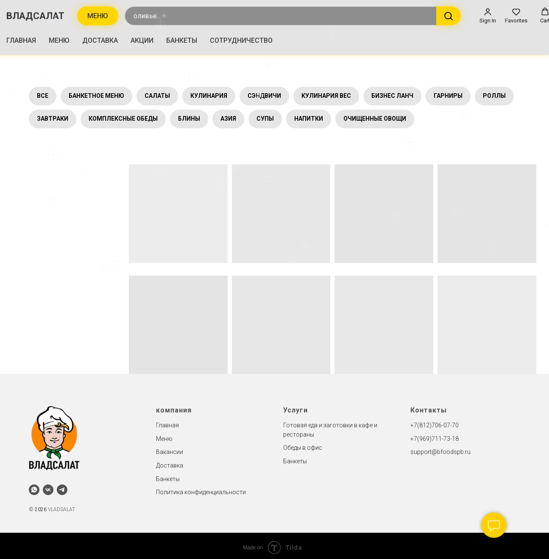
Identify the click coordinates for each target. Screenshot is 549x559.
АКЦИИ (142, 40)
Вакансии (169, 451)
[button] (487, 16)
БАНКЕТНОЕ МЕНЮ (96, 95)
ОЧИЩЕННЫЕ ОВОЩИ (374, 118)
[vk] (48, 489)
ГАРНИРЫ (448, 95)
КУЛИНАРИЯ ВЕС (326, 95)
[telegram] (62, 489)
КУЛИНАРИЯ (208, 95)
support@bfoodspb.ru (440, 451)
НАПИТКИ (308, 118)
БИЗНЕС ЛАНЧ (392, 95)
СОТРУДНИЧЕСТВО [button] (241, 40)
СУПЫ (265, 118)
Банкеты (168, 479)
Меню (164, 438)
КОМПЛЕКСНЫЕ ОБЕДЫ (123, 118)
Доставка (169, 465)
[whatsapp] (34, 489)
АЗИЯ (228, 118)
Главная (167, 425)
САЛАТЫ (157, 95)
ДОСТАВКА (100, 40)
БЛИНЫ (189, 118)
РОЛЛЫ (494, 95)
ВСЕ (42, 95)
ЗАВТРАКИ (52, 118)
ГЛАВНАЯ (21, 40)
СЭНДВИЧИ (264, 95)
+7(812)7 (422, 425)
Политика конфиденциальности (201, 492)
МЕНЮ (59, 40)
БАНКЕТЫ (181, 40)
